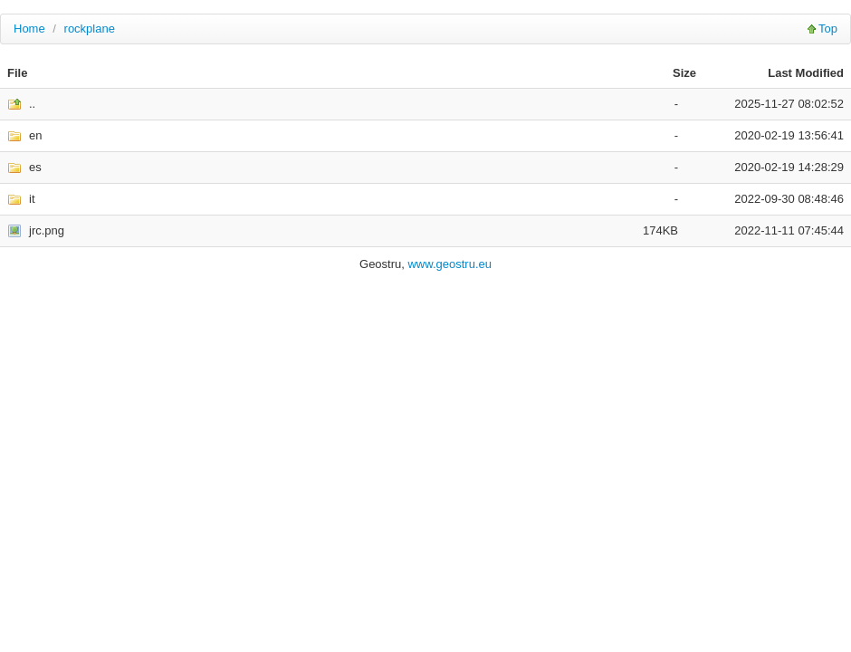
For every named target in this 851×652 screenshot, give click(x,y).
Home (29, 28)
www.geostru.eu (449, 264)
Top (827, 28)
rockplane (89, 28)
